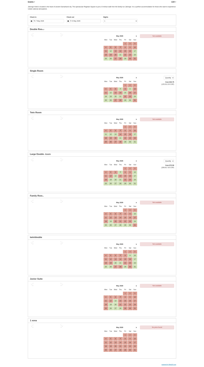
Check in (33, 17)
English (31, 2)
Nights (105, 17)
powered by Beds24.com (169, 364)
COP (173, 2)
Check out (70, 17)
